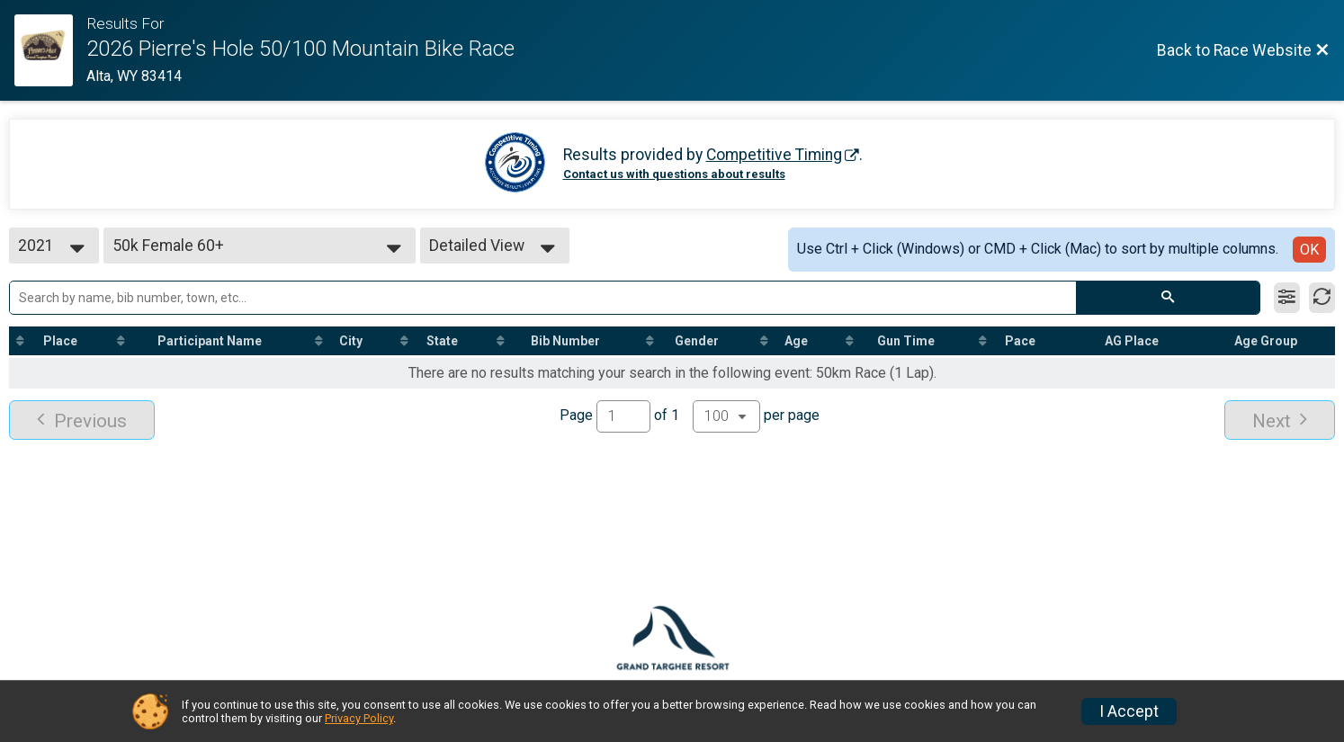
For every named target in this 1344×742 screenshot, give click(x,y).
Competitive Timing (774, 155)
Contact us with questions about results (674, 174)
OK (1309, 249)
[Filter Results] (1287, 297)
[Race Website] (50, 50)
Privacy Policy (359, 718)
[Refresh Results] (1322, 297)
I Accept (1129, 711)
